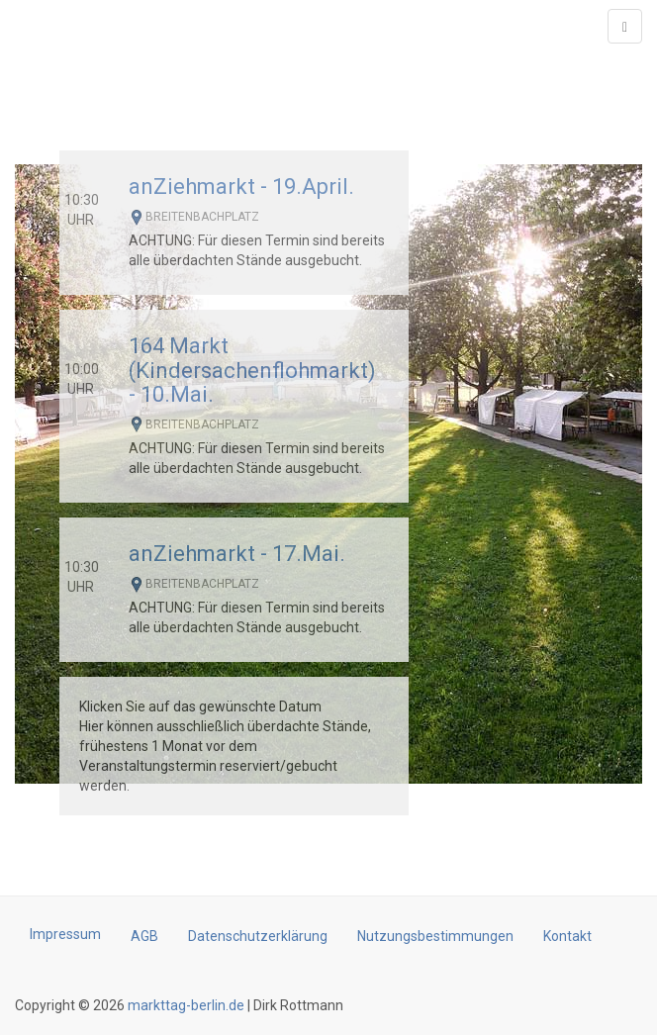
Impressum (65, 934)
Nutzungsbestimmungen (435, 936)
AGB (144, 936)
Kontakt (567, 936)
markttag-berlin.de (184, 1005)
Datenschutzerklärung (258, 936)
